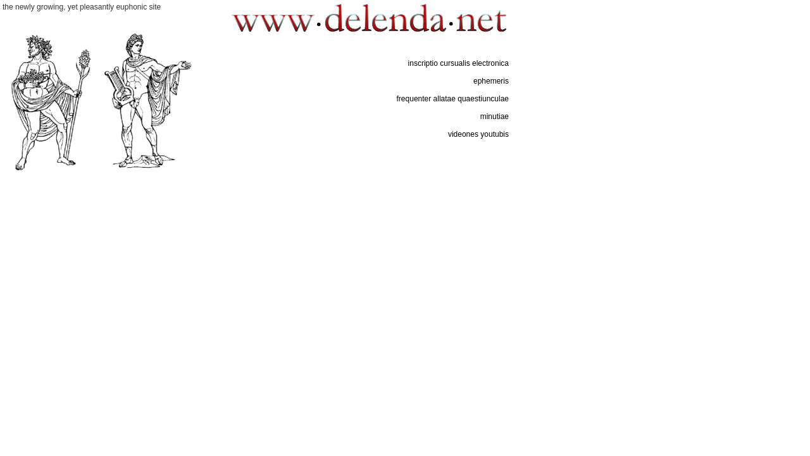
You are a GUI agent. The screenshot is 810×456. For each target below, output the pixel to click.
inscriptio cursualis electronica (458, 63)
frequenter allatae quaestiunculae (453, 98)
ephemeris (491, 81)
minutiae (494, 116)
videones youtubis (478, 134)
